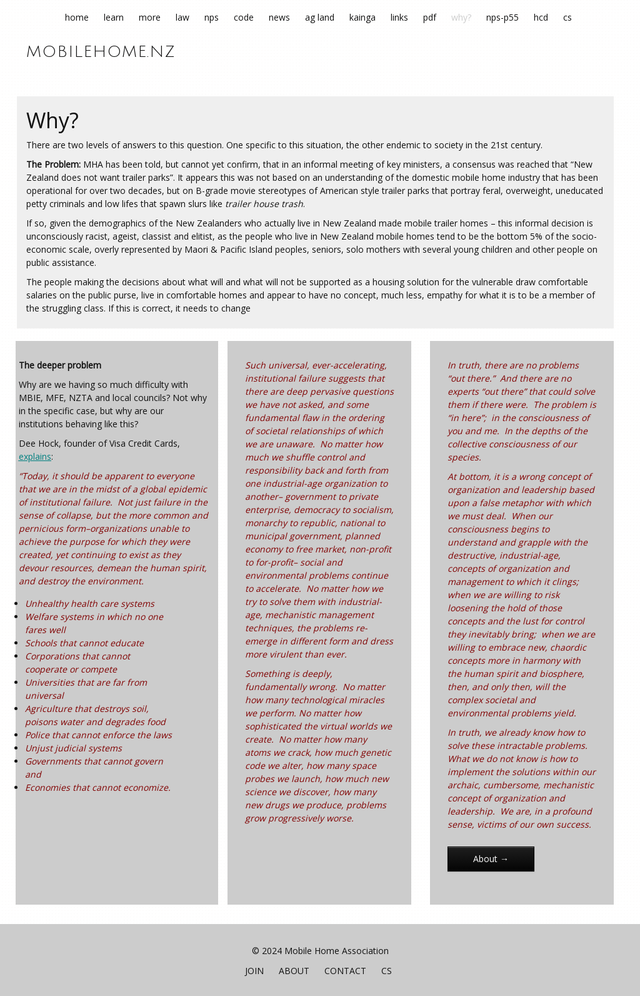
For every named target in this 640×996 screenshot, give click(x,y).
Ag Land (319, 17)
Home (77, 17)
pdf (429, 17)
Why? (461, 17)
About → (491, 859)
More (150, 17)
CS (567, 17)
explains (35, 456)
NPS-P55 (502, 17)
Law (182, 17)
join (254, 971)
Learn (114, 17)
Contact (345, 971)
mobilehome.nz (101, 52)
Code (244, 17)
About (294, 971)
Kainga (362, 17)
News (279, 17)
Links (399, 17)
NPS (211, 17)
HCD (541, 17)
